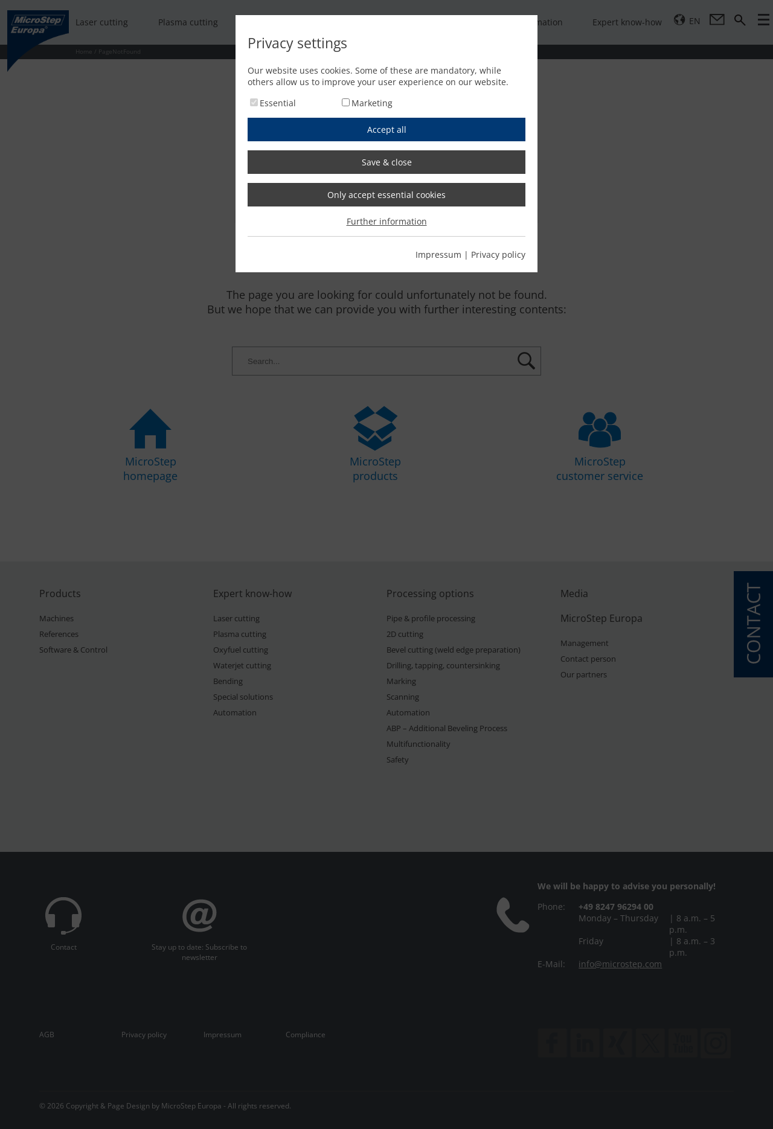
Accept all (386, 129)
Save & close (387, 162)
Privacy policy (498, 254)
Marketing (372, 103)
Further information (387, 221)
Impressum (438, 254)
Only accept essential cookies (386, 194)
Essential (278, 103)
